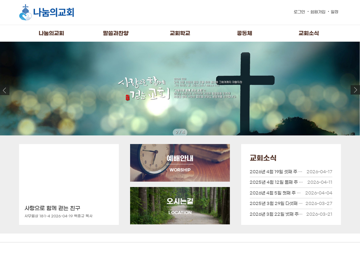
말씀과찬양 (115, 33)
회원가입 (317, 12)
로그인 (299, 12)
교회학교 (180, 33)
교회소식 (309, 33)
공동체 (244, 33)
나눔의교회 (51, 33)
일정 (334, 12)
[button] (355, 90)
